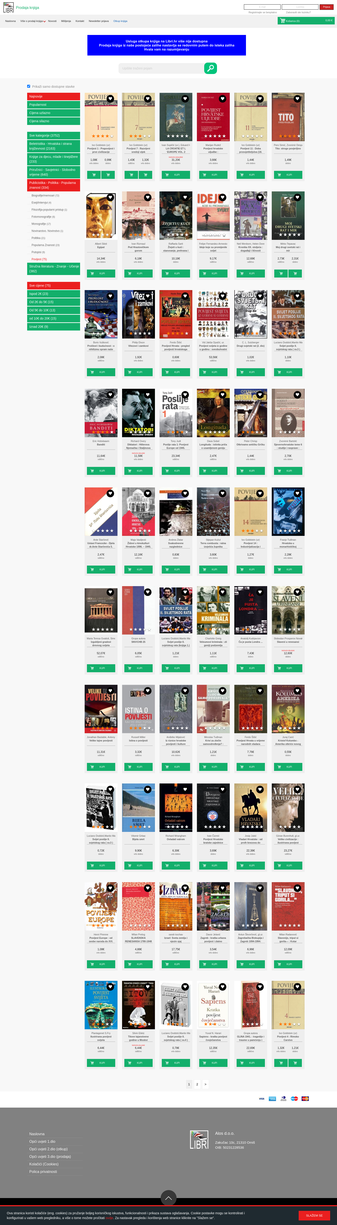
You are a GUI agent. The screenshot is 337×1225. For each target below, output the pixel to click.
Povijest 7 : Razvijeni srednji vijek (138, 150)
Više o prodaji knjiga (31, 21)
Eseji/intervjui (41, 202)
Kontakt (80, 21)
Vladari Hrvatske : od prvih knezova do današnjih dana (250, 843)
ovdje (109, 1218)
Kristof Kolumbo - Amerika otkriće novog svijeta (288, 744)
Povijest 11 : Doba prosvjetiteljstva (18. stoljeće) (250, 152)
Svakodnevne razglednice (175, 545)
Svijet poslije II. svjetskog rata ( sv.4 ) (176, 1038)
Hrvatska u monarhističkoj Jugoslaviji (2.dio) (288, 547)
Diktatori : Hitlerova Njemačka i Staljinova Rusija (138, 448)
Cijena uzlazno (39, 113)
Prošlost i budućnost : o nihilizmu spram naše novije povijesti (101, 349)
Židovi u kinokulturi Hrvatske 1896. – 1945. (138, 545)
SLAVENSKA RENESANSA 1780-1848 (138, 940)
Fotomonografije (43, 216)
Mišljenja (66, 21)
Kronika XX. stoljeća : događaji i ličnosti (250, 249)
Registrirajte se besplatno (262, 12)
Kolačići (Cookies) (44, 1164)
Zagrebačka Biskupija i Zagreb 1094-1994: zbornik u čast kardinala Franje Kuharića (250, 941)
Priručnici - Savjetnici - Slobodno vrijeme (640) (52, 172)
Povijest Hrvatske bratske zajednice (213, 841)
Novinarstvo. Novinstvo (47, 231)
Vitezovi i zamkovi (138, 346)
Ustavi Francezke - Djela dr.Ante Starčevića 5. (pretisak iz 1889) (101, 547)
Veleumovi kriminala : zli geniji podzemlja (213, 644)
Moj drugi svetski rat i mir (288, 249)
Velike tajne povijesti (101, 740)
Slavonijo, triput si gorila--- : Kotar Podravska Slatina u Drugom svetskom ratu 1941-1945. (288, 941)
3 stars (102, 136)
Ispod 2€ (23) (38, 294)
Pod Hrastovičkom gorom (138, 249)
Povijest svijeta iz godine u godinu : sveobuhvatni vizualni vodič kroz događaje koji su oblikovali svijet (213, 349)
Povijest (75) (39, 259)
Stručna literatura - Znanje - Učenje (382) (54, 269)
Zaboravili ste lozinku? (298, 12)
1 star (93, 136)
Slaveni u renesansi (288, 642)
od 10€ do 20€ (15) (42, 318)
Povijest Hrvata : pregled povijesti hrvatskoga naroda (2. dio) (176, 349)
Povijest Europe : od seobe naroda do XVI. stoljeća (101, 941)
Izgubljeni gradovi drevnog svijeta (101, 644)
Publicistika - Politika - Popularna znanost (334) (52, 185)
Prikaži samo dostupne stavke (53, 86)
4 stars (107, 136)
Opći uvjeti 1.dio (42, 1141)
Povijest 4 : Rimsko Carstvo (288, 1038)
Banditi (101, 444)
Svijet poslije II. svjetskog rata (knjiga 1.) (176, 644)
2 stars (98, 136)
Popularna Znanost (46, 245)
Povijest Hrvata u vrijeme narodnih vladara (251, 742)
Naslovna (10, 21)
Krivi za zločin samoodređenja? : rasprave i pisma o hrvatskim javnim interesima (213, 744)
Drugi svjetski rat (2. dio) (250, 346)
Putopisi (38, 252)
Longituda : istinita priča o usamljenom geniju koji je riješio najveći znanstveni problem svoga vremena (213, 448)
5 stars (112, 136)
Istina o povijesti (138, 740)
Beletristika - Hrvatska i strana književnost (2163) (50, 146)
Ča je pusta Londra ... (251, 642)
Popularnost (38, 104)
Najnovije (36, 96)
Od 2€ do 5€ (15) (41, 302)
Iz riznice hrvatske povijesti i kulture (176, 742)
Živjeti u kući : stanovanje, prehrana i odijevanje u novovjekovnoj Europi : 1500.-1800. (176, 251)
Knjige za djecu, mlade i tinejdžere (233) (53, 159)
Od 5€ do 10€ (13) (42, 310)
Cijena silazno (39, 121)
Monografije (41, 223)
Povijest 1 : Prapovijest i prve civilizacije (101, 150)
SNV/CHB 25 (138, 642)
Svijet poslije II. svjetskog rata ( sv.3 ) (288, 348)
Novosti (52, 21)
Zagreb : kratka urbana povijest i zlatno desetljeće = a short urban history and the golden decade (213, 941)
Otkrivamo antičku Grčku (251, 444)
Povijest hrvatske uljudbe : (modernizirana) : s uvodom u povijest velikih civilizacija (213, 152)
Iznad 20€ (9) (38, 326)
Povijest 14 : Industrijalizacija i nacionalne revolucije (251, 547)
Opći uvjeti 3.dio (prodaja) (50, 1157)
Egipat (101, 247)
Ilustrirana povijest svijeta (100, 1038)
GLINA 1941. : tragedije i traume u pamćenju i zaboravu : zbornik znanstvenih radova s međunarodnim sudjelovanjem (250, 1040)
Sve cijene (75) (40, 285)
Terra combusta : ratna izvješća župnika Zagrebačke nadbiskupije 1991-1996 (213, 547)
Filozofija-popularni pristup (49, 209)
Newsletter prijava (99, 21)
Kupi (89, 175)
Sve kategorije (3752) (44, 135)
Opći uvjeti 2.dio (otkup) (48, 1149)
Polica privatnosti (43, 1172)
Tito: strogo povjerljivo (288, 148)
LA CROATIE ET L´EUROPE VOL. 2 (176, 150)
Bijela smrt (138, 839)
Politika (38, 238)
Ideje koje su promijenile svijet (213, 249)
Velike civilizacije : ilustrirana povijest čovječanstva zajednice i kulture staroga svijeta (288, 843)
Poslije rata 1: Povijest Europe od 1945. (175, 446)
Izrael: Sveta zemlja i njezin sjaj (175, 940)
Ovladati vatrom (176, 839)
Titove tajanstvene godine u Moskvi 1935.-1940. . (138, 1040)
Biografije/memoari (45, 195)
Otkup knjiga (120, 21)
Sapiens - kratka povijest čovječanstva (213, 1038)
